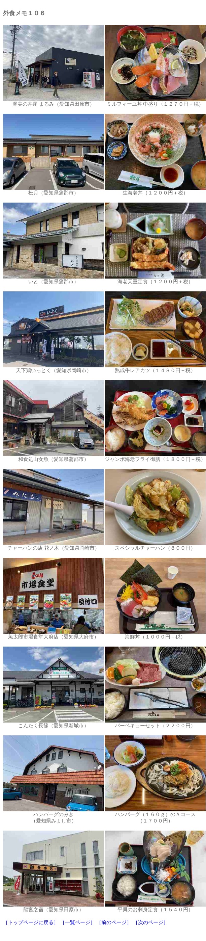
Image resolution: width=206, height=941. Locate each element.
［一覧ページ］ (77, 922)
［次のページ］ (150, 922)
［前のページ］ (114, 922)
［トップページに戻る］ (31, 922)
